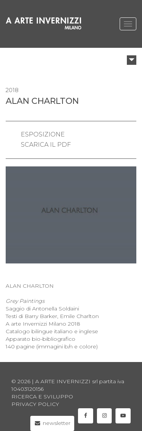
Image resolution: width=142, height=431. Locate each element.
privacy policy (35, 404)
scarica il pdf (46, 144)
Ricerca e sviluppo (42, 396)
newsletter (52, 423)
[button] (131, 60)
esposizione (43, 134)
